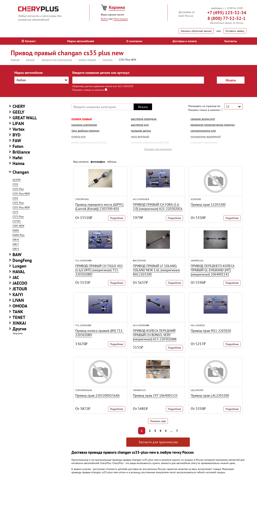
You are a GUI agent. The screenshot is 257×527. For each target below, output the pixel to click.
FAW (17, 140)
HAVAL (19, 272)
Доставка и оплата (184, 41)
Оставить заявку (235, 31)
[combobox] (41, 80)
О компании (134, 41)
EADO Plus (18, 235)
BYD (17, 135)
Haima (18, 163)
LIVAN (18, 300)
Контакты (230, 41)
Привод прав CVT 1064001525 (155, 395)
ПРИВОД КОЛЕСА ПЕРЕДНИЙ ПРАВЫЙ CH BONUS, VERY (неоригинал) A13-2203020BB (155, 335)
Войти (104, 18)
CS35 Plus (18, 189)
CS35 (15, 184)
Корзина (117, 7)
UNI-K (16, 239)
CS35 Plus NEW (21, 193)
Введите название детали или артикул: (101, 73)
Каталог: (29, 41)
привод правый (81, 119)
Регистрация (121, 18)
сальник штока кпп (203, 119)
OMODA (20, 306)
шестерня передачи (143, 119)
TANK (18, 312)
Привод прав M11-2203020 (211, 331)
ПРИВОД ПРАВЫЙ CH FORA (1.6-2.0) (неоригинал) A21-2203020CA (157, 206)
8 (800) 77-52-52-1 (226, 18)
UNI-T (16, 244)
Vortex (19, 129)
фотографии (98, 161)
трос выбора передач (85, 130)
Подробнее (116, 218)
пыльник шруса (141, 130)
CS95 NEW (18, 225)
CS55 (15, 198)
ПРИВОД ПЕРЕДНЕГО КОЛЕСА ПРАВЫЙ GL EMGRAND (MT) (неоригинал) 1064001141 (213, 270)
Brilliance (21, 152)
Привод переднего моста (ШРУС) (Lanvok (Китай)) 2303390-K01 (99, 206)
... (171, 431)
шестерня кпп (140, 125)
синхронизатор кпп (203, 130)
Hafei (17, 158)
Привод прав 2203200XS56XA (97, 395)
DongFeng (22, 260)
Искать (231, 80)
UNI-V (16, 248)
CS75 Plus (18, 216)
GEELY (18, 112)
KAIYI (18, 294)
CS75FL (17, 221)
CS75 (15, 212)
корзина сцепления (84, 125)
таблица (111, 161)
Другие (19, 329)
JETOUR (20, 289)
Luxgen (19, 266)
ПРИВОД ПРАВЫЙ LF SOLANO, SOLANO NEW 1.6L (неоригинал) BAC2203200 (156, 270)
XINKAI (19, 323)
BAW (17, 254)
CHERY (19, 106)
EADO (16, 230)
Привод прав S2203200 (208, 204)
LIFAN (18, 123)
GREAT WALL (25, 118)
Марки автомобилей (80, 41)
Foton (18, 146)
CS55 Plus (18, 202)
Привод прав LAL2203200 (210, 395)
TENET (19, 317)
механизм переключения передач (213, 125)
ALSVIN (16, 179)
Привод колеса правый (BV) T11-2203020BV (99, 333)
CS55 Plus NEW (21, 207)
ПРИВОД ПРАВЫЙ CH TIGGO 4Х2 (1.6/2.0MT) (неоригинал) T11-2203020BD (99, 270)
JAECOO (20, 283)
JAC (16, 277)
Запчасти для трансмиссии (158, 442)
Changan (21, 172)
